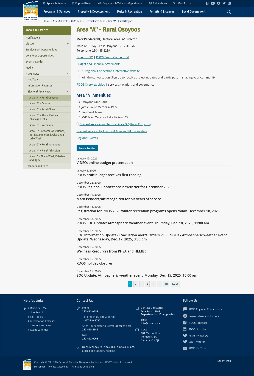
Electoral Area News (95, 21)
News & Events (60, 21)
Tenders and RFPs (38, 166)
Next (175, 284)
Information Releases (40, 85)
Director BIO (85, 57)
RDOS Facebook (195, 322)
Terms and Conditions (82, 366)
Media (29, 67)
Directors (146, 311)
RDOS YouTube (194, 348)
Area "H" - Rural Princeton (44, 150)
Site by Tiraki (224, 360)
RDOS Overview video (91, 84)
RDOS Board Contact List (112, 57)
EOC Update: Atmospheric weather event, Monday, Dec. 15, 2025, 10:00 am (137, 275)
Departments (149, 314)
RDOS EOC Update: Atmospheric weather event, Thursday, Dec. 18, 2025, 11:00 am (143, 223)
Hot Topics (34, 79)
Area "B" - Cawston (40, 103)
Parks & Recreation (129, 11)
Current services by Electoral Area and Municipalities (112, 131)
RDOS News (76, 21)
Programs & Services (56, 11)
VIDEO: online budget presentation (105, 163)
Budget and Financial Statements (99, 64)
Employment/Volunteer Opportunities (120, 3)
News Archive (87, 148)
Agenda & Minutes (54, 3)
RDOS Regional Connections (202, 309)
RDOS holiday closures (95, 263)
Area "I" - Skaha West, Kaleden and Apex (47, 158)
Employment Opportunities (41, 49)
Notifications (158, 3)
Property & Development (94, 11)
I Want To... (180, 3)
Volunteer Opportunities (40, 55)
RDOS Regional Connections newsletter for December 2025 (124, 187)
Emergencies (167, 314)
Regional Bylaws (82, 3)
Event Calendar (34, 61)
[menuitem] (55, 3)
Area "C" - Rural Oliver (42, 109)
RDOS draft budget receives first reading (109, 175)
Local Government (193, 11)
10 (166, 284)
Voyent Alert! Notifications (201, 316)
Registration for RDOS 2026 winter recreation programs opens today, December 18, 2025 (148, 211)
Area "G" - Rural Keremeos (44, 144)
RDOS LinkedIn (194, 329)
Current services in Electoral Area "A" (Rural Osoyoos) (115, 124)
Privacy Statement (58, 366)
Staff (157, 311)
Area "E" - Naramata (41, 125)
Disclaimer (39, 366)
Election (30, 43)
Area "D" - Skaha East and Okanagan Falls (44, 117)
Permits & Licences (162, 11)
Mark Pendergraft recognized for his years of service (119, 199)
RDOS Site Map (39, 308)
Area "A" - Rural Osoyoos (43, 97)
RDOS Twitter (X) (195, 335)
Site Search (37, 312)
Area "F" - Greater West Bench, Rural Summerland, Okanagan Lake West (47, 134)
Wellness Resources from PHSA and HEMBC (112, 251)
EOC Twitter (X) (194, 341)
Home (46, 21)
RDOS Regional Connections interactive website (108, 71)
